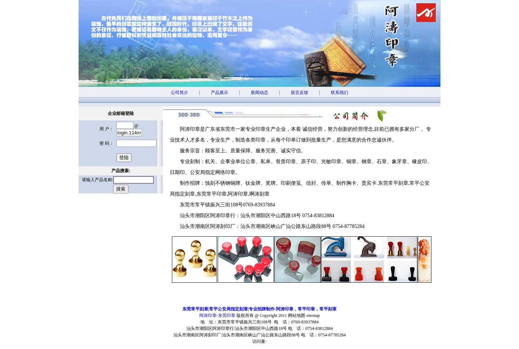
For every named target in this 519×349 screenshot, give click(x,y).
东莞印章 (226, 315)
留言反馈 (299, 92)
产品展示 (219, 92)
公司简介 (179, 92)
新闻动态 (259, 92)
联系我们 (339, 92)
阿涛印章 (208, 315)
